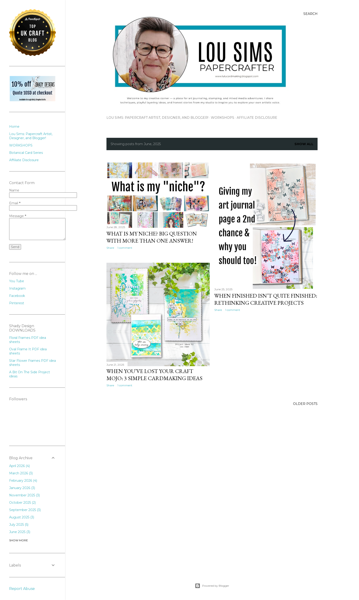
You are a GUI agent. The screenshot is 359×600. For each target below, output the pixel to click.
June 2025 (19, 532)
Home (14, 126)
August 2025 (21, 517)
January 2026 (22, 488)
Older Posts (305, 404)
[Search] (310, 13)
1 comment (124, 247)
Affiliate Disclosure (257, 118)
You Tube (16, 281)
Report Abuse (22, 588)
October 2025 (22, 502)
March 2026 (21, 473)
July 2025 (18, 525)
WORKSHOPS (222, 118)
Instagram (17, 288)
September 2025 (25, 510)
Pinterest (16, 303)
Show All (303, 144)
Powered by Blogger (212, 586)
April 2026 (19, 466)
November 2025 (24, 495)
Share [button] (110, 247)
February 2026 (23, 480)
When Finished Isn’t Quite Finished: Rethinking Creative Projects (265, 299)
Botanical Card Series (26, 153)
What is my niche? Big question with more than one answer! (151, 237)
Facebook (17, 296)
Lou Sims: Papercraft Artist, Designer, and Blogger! (157, 118)
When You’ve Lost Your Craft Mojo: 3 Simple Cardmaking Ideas (154, 375)
